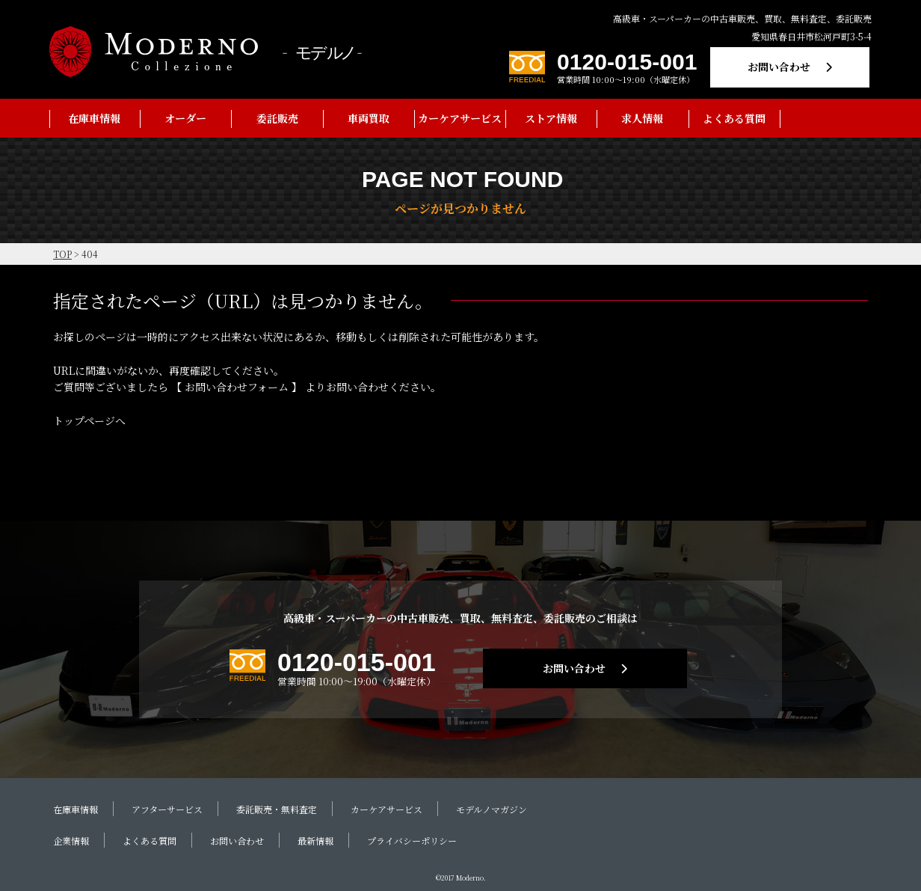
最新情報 (315, 840)
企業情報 (71, 840)
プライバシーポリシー (412, 840)
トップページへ (89, 420)
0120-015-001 (627, 61)
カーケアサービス (460, 118)
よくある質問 (734, 118)
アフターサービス (167, 809)
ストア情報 (551, 118)
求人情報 (642, 118)
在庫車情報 (94, 118)
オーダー (185, 118)
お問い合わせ (779, 66)
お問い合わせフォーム (237, 386)
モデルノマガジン (491, 809)
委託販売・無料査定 (276, 809)
